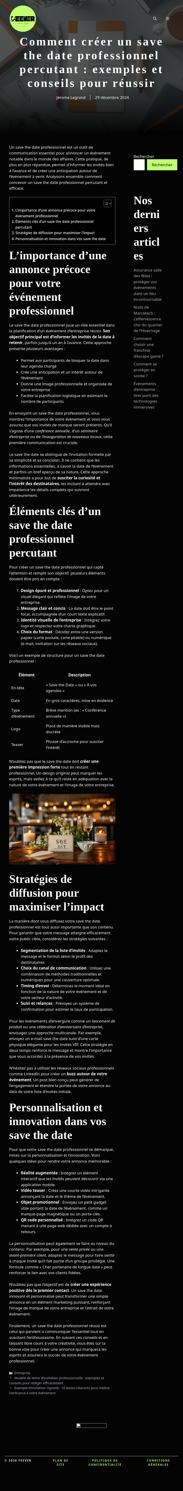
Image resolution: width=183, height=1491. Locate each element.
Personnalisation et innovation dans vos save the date (60, 238)
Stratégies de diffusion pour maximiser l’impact (55, 232)
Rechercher (144, 156)
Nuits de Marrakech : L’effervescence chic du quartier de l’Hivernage (148, 318)
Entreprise (22, 1373)
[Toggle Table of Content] (105, 203)
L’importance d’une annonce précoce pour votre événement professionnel (55, 213)
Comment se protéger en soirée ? (145, 369)
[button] (155, 18)
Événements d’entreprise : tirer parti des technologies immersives (146, 395)
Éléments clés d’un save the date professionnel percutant (54, 224)
